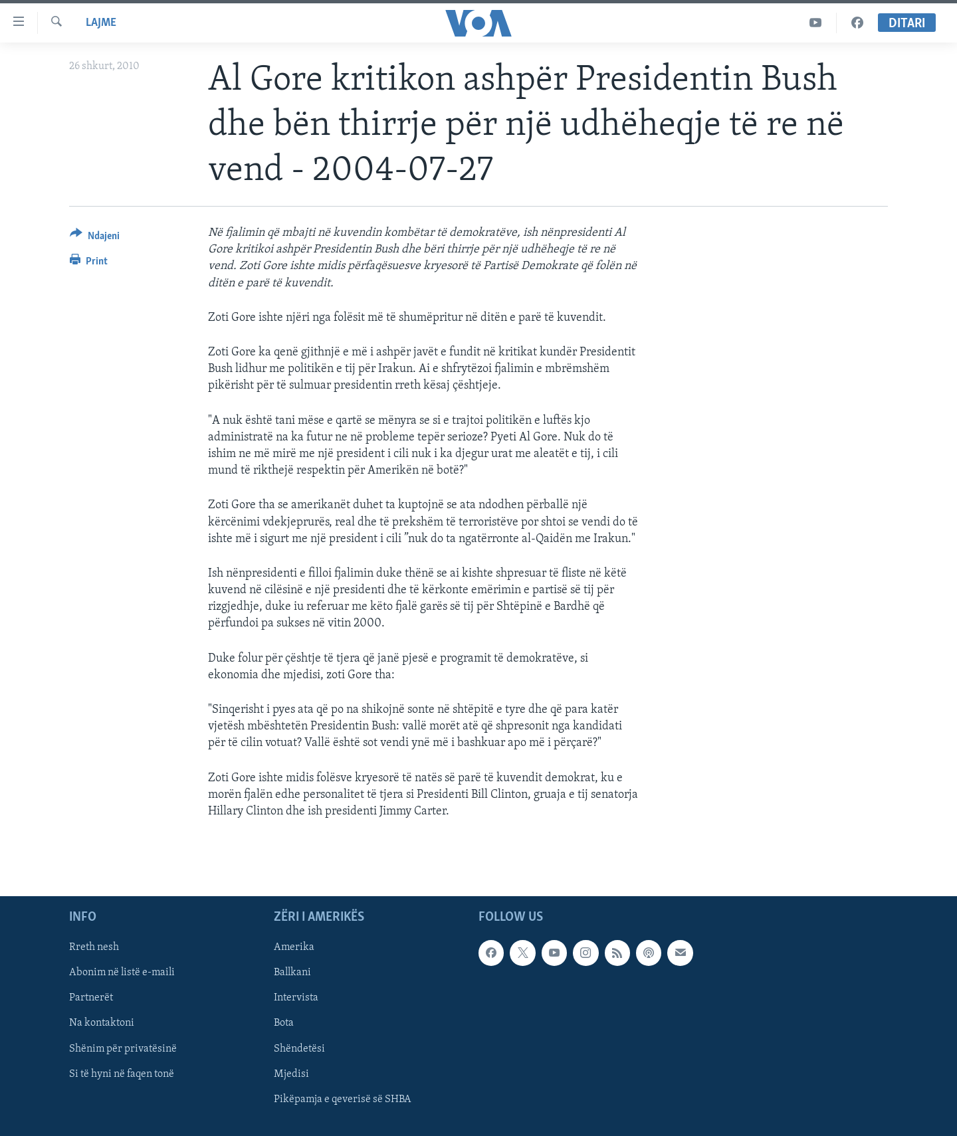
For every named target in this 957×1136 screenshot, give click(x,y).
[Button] (95, 238)
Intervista (296, 998)
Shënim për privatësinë (123, 1049)
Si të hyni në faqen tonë (121, 1074)
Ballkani (292, 973)
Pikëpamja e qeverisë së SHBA (342, 1099)
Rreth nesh (94, 948)
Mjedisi (291, 1074)
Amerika (294, 948)
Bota (284, 1023)
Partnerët (91, 998)
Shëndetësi (299, 1049)
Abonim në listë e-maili (122, 973)
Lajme (101, 23)
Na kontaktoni (101, 1023)
